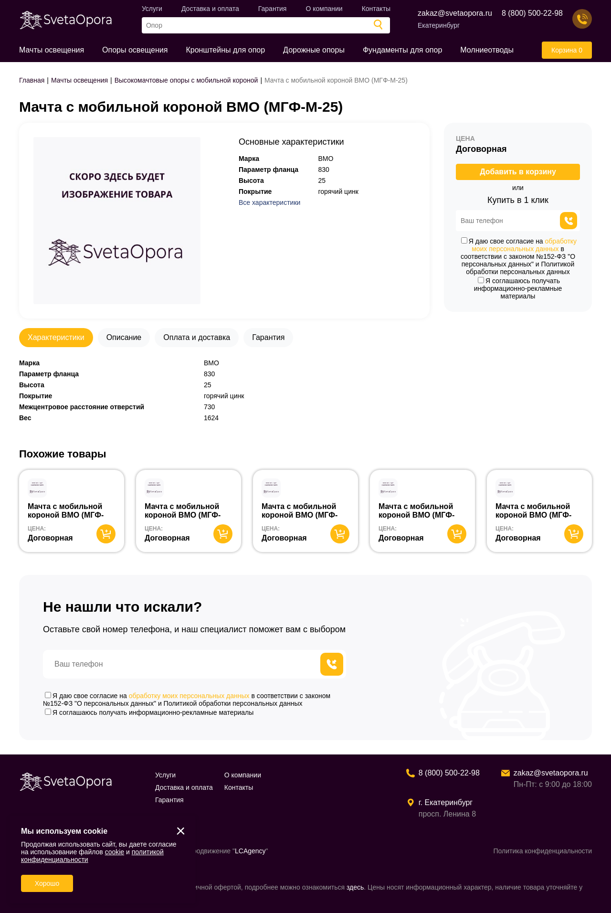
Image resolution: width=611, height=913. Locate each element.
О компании (324, 8)
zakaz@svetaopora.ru (455, 13)
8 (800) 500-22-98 (532, 13)
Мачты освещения (51, 50)
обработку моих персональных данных (524, 245)
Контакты (376, 8)
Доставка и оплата (210, 8)
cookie (114, 852)
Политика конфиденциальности (542, 851)
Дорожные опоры (314, 50)
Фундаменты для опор (402, 50)
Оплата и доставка (196, 337)
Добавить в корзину (518, 172)
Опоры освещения (135, 50)
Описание (124, 337)
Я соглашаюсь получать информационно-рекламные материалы (518, 288)
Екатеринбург (439, 25)
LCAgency (250, 851)
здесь (355, 887)
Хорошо (47, 883)
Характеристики (56, 337)
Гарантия (272, 8)
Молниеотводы (487, 50)
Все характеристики (269, 202)
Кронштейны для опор (225, 50)
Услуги (152, 8)
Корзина (566, 50)
